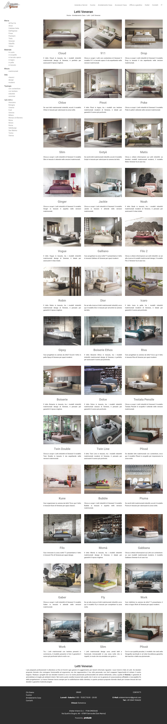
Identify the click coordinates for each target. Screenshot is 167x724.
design (11, 80)
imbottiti (12, 94)
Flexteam (12, 36)
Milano (11, 115)
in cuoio (11, 52)
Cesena (11, 108)
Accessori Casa (121, 5)
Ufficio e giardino (135, 5)
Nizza (11, 120)
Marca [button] (6, 21)
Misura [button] (6, 69)
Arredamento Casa (105, 5)
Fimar (11, 33)
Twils (10, 38)
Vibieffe (11, 44)
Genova (11, 113)
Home (69, 15)
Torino (11, 133)
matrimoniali (13, 71)
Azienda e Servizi (80, 5)
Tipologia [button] (7, 86)
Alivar (11, 26)
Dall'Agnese (13, 31)
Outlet (147, 5)
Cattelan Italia (14, 28)
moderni (12, 82)
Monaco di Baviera (15, 118)
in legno (11, 60)
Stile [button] (6, 75)
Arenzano (12, 102)
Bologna (12, 105)
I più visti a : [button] (8, 100)
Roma (11, 125)
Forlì (10, 110)
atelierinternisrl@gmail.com (130, 697)
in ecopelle (13, 55)
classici (11, 77)
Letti (88, 15)
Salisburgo (13, 128)
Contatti (155, 5)
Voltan (11, 46)
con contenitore (14, 89)
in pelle (11, 62)
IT (161, 5)
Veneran (12, 41)
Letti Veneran (95, 15)
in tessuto (12, 65)
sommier (12, 96)
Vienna (11, 136)
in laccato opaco (15, 57)
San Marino (13, 130)
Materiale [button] (7, 50)
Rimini (11, 123)
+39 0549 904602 (133, 700)
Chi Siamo (30, 692)
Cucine (92, 5)
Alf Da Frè (12, 23)
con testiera (13, 91)
